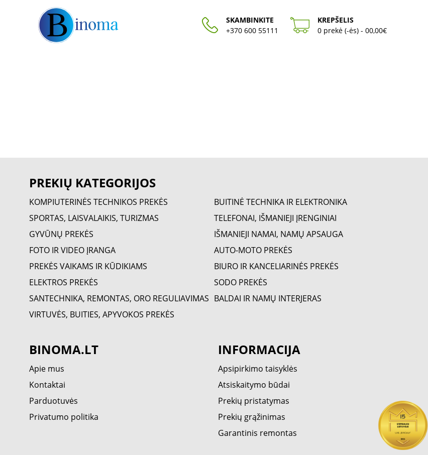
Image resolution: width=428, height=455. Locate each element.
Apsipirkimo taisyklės (257, 368)
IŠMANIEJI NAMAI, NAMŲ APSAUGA (278, 234)
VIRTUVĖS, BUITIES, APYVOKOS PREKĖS (101, 314)
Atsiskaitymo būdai (254, 384)
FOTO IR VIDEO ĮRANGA (72, 250)
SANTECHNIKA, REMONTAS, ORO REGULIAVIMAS (119, 298)
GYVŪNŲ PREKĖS (61, 234)
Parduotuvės (53, 400)
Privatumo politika (63, 416)
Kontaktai (47, 384)
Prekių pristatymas (253, 400)
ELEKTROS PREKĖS (63, 282)
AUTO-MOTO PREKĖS (253, 250)
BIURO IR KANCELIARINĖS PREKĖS (276, 266)
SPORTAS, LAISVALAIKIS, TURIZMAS (94, 217)
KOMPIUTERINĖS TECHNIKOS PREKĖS (98, 201)
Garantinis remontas (257, 432)
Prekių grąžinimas (251, 416)
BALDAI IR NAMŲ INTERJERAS (268, 298)
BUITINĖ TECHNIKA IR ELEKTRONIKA (280, 201)
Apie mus (46, 368)
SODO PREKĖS (240, 282)
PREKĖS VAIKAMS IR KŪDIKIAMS (88, 266)
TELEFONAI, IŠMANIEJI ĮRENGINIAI (275, 217)
